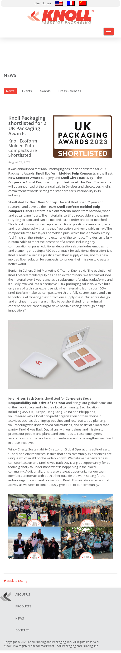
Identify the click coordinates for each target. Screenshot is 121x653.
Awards (45, 91)
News (19, 618)
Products (23, 606)
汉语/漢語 (83, 3)
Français (71, 3)
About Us (22, 594)
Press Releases (69, 91)
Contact (22, 630)
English (59, 3)
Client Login (42, 3)
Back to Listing (15, 580)
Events (27, 91)
